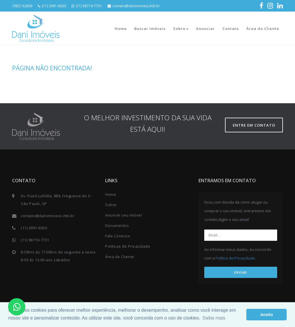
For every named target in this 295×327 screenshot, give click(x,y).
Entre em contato (254, 125)
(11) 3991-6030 (52, 5)
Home (121, 28)
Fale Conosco (117, 235)
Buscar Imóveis (150, 28)
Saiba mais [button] (214, 317)
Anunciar (205, 28)
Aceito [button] (266, 314)
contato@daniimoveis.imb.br (133, 5)
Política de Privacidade (235, 258)
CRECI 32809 (22, 5)
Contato (230, 28)
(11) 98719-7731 (86, 5)
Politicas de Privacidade (127, 246)
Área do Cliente (262, 28)
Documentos (117, 225)
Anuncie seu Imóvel (123, 215)
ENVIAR (240, 272)
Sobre (180, 28)
